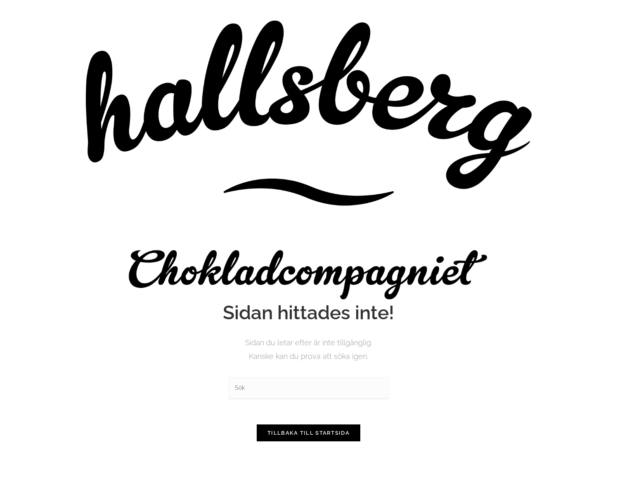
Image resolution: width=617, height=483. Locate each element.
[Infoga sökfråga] (308, 388)
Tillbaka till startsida (308, 433)
